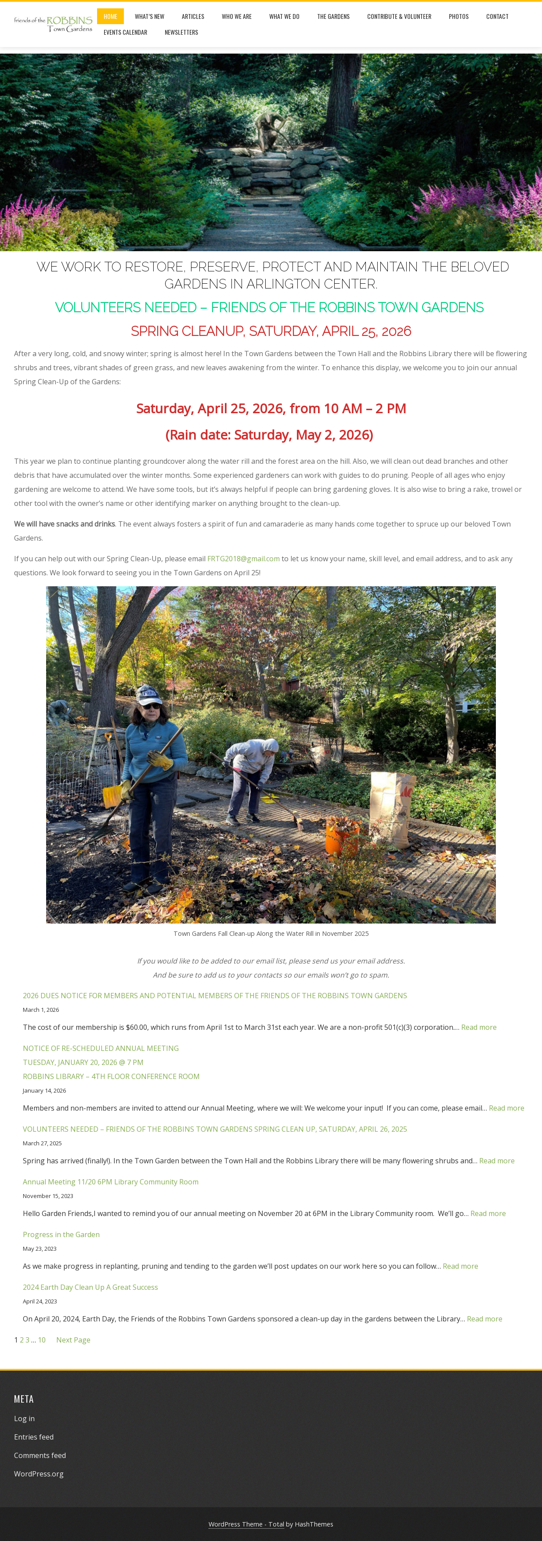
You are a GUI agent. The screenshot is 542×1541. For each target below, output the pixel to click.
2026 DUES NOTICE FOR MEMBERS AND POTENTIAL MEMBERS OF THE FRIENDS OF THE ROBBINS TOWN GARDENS (215, 995)
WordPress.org (39, 1474)
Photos (459, 16)
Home (110, 16)
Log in (24, 1418)
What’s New (149, 16)
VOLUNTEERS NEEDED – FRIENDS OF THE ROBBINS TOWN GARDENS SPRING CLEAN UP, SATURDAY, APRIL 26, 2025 (215, 1129)
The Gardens (333, 16)
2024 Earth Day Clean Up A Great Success (90, 1287)
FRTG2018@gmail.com (243, 558)
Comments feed (40, 1455)
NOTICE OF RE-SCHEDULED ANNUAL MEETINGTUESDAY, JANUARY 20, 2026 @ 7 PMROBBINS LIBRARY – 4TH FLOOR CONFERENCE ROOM (111, 1062)
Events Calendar (125, 31)
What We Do (284, 16)
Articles (193, 16)
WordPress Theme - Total (246, 1524)
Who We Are (237, 16)
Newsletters (181, 31)
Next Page (73, 1340)
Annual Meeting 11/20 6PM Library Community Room (111, 1182)
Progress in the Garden (61, 1234)
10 (42, 1340)
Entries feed (34, 1437)
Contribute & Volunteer (399, 16)
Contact (497, 16)
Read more (479, 1027)
